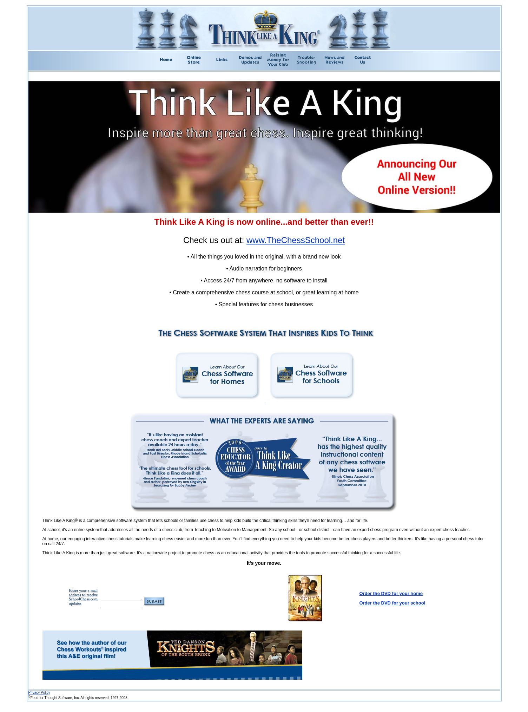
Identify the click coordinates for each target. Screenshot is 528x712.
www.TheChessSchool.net (295, 240)
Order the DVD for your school (392, 603)
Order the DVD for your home (391, 593)
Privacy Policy (39, 692)
